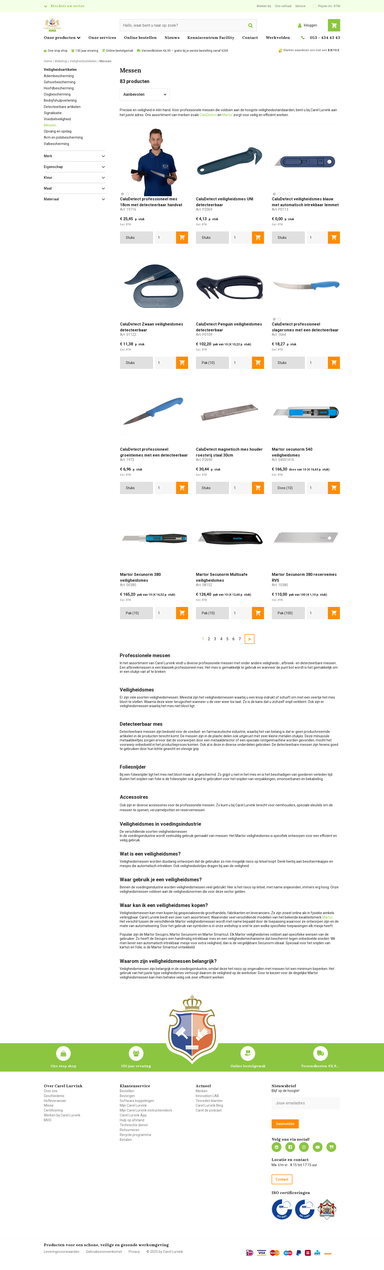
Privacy (134, 1252)
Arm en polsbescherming (63, 137)
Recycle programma (135, 1135)
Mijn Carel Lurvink (133, 1105)
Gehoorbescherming (59, 82)
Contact (250, 37)
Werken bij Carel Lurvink (62, 1115)
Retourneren (129, 1130)
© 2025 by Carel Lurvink (164, 1252)
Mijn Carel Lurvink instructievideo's (146, 1110)
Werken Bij (264, 6)
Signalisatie (53, 113)
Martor (227, 115)
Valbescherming (56, 144)
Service (300, 6)
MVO (47, 1120)
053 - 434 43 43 (325, 37)
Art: (128, 209)
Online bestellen (140, 37)
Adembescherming (59, 76)
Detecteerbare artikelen (62, 107)
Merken (201, 1091)
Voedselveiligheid (57, 119)
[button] (74, 156)
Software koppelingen (137, 1101)
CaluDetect (208, 115)
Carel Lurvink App (133, 1115)
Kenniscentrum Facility (210, 37)
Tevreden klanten (209, 1101)
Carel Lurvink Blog (209, 1105)
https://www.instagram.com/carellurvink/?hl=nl (304, 1147)
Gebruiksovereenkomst (104, 1252)
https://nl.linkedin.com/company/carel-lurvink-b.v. (276, 1147)
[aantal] (165, 237)
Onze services (102, 37)
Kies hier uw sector (67, 6)
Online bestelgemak (119, 50)
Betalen (126, 1140)
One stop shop (57, 50)
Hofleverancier (55, 1101)
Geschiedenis (54, 1096)
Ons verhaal (283, 6)
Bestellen (127, 1091)
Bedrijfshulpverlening (60, 100)
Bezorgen (127, 1096)
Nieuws (172, 37)
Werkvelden (278, 37)
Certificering (53, 1110)
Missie (49, 1105)
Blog (331, 1147)
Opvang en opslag (58, 131)
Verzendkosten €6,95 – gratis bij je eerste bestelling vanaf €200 (185, 50)
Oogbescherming (57, 94)
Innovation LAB (207, 1096)
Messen (50, 125)
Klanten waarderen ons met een (305, 50)
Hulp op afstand (132, 1120)
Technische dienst (134, 1125)
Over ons (51, 1091)
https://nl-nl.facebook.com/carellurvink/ (290, 1147)
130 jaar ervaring (86, 50)
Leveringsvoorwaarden (61, 1252)
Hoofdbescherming (59, 88)
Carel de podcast (209, 1110)
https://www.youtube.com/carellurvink (318, 1147)
